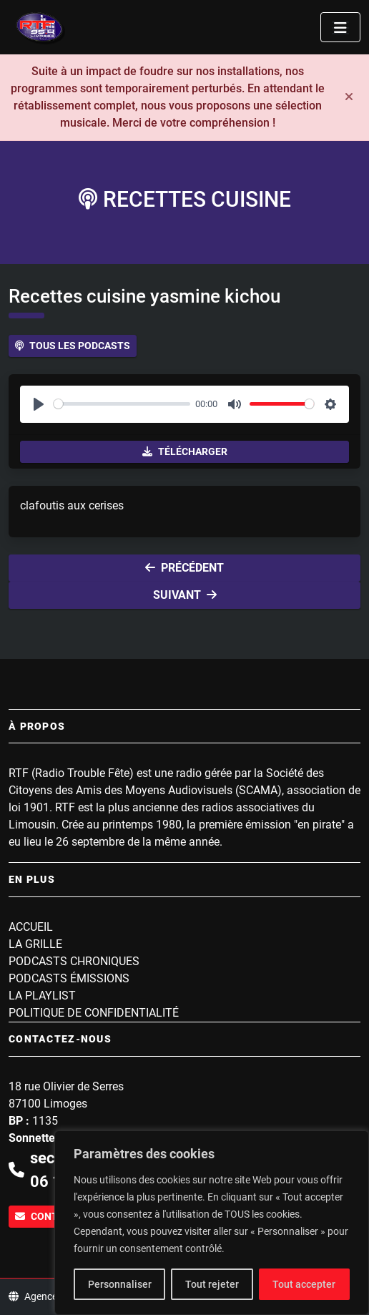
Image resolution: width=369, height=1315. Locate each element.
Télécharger (184, 451)
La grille (35, 944)
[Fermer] (349, 97)
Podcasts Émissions (69, 978)
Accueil (31, 927)
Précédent (184, 568)
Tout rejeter (212, 1284)
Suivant (185, 595)
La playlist (42, 995)
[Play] (38, 404)
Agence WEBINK (53, 1296)
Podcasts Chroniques (74, 961)
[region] (211, 1222)
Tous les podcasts (72, 345)
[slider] (122, 404)
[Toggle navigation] (340, 27)
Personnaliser (120, 1284)
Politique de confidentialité (94, 1013)
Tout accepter (303, 1284)
